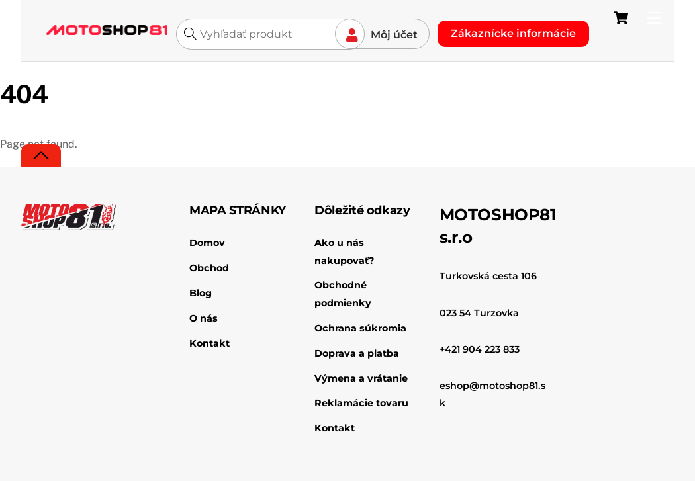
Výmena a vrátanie (361, 378)
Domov (207, 243)
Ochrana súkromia (360, 328)
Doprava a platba (356, 353)
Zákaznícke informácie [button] (513, 33)
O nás (203, 318)
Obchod (209, 268)
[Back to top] (41, 155)
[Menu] (654, 18)
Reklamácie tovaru (361, 403)
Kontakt (209, 343)
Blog (200, 293)
